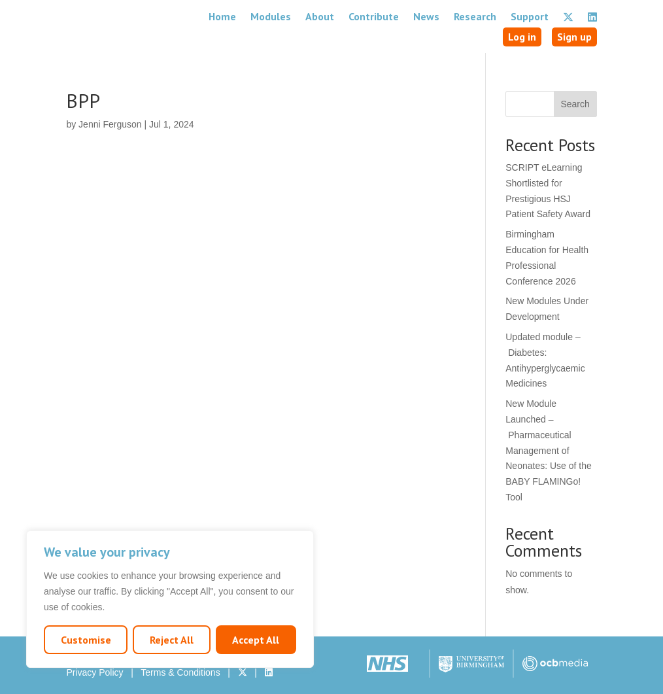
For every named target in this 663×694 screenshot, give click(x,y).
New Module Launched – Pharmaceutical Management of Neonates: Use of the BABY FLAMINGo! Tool (548, 450)
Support (530, 16)
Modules (270, 16)
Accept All (255, 639)
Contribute (373, 16)
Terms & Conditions (180, 672)
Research (475, 16)
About (319, 16)
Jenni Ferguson (110, 124)
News (426, 16)
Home (222, 16)
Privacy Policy (94, 672)
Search (574, 104)
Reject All (172, 639)
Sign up (574, 36)
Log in (522, 36)
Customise (86, 639)
